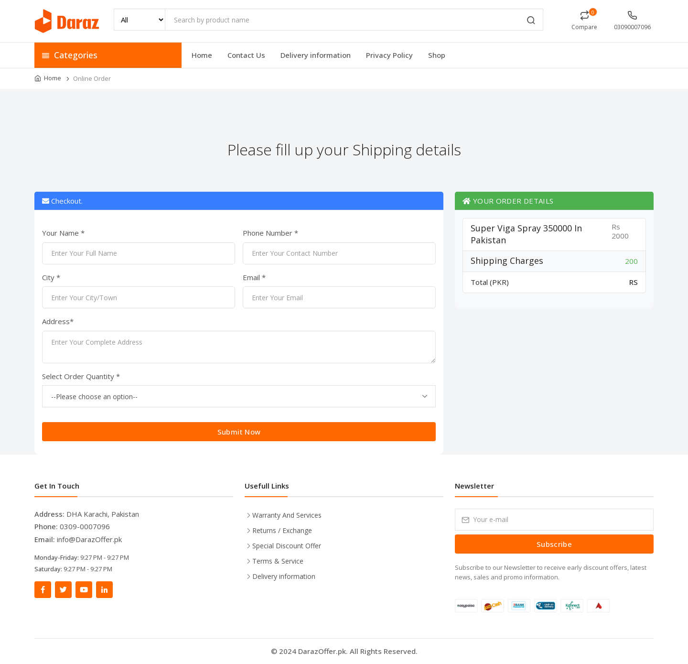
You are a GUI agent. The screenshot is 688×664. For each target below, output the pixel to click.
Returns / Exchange (282, 530)
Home (202, 55)
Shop (436, 55)
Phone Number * (270, 233)
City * (51, 277)
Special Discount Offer (286, 545)
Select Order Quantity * (81, 376)
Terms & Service (277, 561)
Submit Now (239, 431)
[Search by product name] (354, 20)
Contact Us (246, 55)
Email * (254, 277)
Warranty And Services (287, 515)
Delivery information (315, 55)
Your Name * (63, 233)
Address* (58, 321)
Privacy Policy (389, 55)
